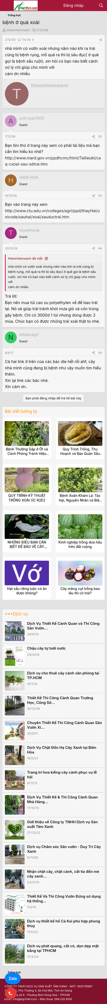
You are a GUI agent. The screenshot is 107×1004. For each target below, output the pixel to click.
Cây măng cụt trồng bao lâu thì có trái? (80, 590)
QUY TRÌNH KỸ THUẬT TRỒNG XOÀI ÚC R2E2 (27, 497)
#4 (100, 248)
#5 (100, 353)
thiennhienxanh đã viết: (25, 258)
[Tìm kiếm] (101, 5)
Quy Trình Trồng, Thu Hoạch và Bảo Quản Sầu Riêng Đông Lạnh (80, 453)
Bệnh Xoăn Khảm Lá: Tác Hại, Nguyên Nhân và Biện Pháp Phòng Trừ (80, 499)
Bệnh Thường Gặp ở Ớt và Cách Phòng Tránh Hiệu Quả (27, 453)
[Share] (100, 40)
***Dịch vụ (16, 614)
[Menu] (7, 6)
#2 (100, 136)
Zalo (13, 978)
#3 (100, 195)
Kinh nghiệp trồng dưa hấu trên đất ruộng (80, 544)
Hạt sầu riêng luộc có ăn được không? (27, 590)
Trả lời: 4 (26, 40)
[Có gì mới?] (91, 5)
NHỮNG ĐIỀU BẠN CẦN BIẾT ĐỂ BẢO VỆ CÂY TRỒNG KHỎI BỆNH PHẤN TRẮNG (26, 549)
